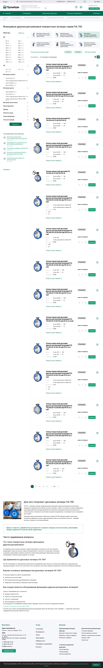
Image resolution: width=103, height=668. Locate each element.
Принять (96, 665)
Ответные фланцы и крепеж (89, 633)
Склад (38, 635)
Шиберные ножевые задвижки (67, 635)
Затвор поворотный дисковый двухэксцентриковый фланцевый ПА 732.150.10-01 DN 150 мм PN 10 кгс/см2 (59, 319)
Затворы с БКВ (85, 637)
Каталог (8, 13)
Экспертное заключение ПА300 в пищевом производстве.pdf (16, 153)
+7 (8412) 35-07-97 (71, 1)
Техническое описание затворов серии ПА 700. (16, 606)
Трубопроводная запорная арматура (34, 17)
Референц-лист (40, 641)
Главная (5, 17)
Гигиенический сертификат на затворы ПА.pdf (15, 158)
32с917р (68, 52)
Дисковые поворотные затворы (55, 17)
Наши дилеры (40, 638)
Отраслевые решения (49, 13)
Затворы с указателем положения (90, 635)
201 (54, 486)
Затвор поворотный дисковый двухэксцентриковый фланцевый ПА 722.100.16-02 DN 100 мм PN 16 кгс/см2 (60, 94)
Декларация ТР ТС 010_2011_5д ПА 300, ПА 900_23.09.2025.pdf (17, 143)
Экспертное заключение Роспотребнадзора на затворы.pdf (17, 137)
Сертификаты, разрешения (44, 644)
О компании (26, 13)
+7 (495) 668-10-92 (60, 1)
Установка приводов (87, 631)
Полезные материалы (74, 13)
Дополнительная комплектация (90, 628)
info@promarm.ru (93, 5)
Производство (40, 632)
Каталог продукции (16, 17)
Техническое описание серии (40, 52)
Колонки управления (65, 654)
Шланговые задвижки (65, 637)
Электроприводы (64, 649)
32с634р (78, 52)
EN (84, 1)
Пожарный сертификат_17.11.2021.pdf (17, 148)
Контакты (96, 13)
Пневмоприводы (63, 651)
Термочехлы (84, 640)
